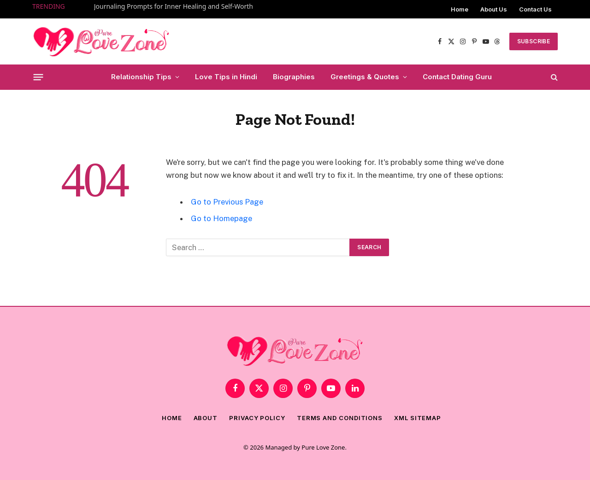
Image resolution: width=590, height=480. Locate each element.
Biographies (294, 76)
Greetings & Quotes (364, 76)
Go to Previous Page (227, 201)
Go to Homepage (221, 218)
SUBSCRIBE (533, 41)
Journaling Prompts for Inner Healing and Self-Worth (173, 6)
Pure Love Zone (323, 447)
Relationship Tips (141, 76)
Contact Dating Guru (457, 76)
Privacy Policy (257, 417)
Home (459, 9)
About (206, 417)
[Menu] (38, 77)
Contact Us (535, 9)
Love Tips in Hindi (226, 76)
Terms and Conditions (340, 417)
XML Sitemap (417, 417)
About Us (493, 9)
